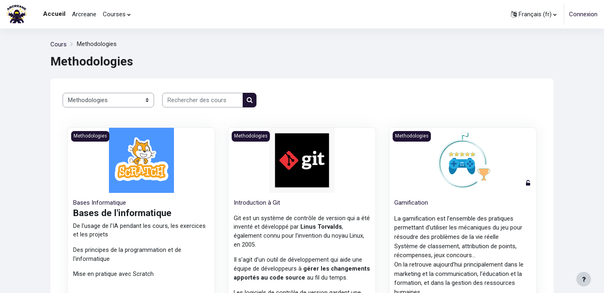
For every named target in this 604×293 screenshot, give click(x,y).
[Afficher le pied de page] (583, 279)
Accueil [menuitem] (54, 13)
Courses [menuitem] (114, 14)
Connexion (583, 14)
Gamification (411, 202)
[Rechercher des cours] (202, 100)
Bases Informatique (99, 202)
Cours (58, 44)
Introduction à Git (257, 202)
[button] (533, 14)
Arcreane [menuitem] (84, 14)
